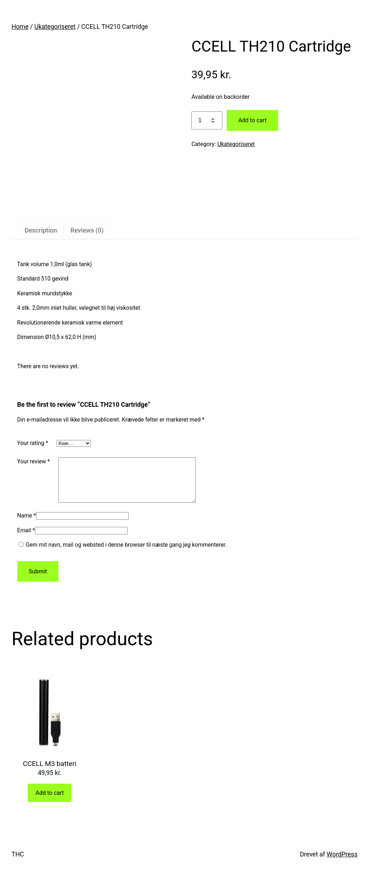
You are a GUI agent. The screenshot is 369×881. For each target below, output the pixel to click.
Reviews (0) (87, 230)
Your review (33, 461)
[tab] (41, 230)
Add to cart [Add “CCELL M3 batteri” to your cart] (49, 801)
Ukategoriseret (54, 26)
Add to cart (252, 120)
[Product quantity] (206, 120)
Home (20, 26)
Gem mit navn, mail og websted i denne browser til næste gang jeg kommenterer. (126, 553)
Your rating (32, 443)
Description (41, 230)
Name (26, 524)
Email (26, 539)
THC (18, 863)
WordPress (342, 863)
